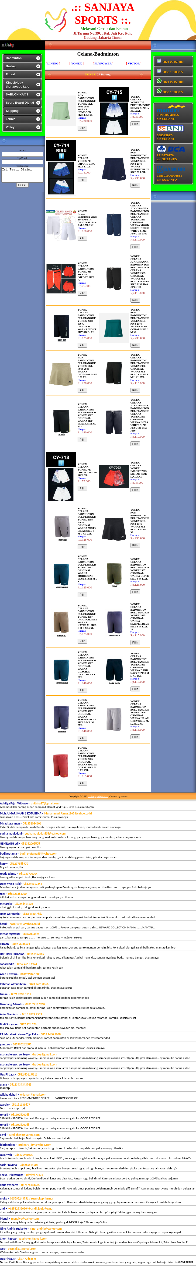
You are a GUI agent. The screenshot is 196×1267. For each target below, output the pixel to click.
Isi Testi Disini (23, 175)
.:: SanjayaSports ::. (98, 796)
